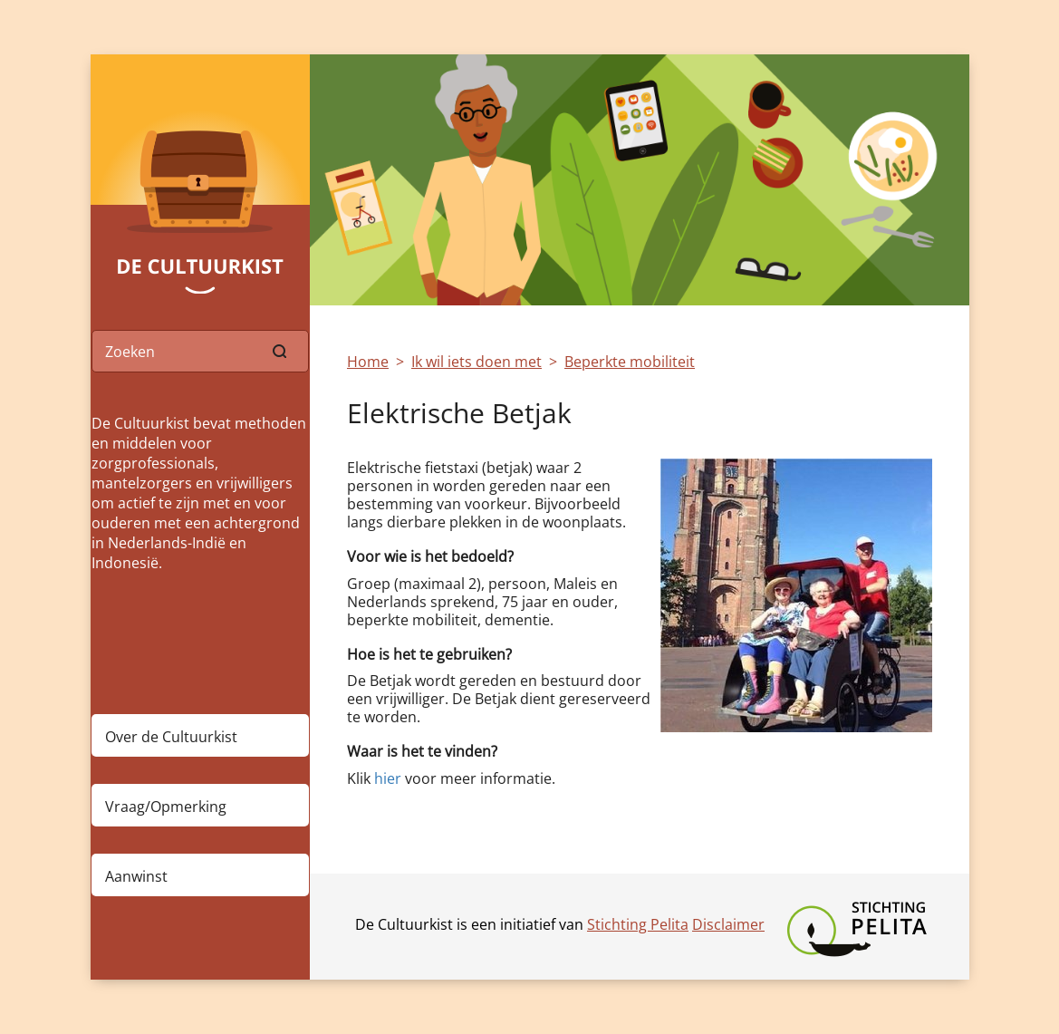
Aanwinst (136, 876)
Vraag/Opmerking (165, 807)
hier (387, 778)
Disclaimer (728, 924)
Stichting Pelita (637, 924)
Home (368, 362)
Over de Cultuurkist (171, 737)
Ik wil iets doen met (476, 362)
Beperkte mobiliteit (629, 362)
